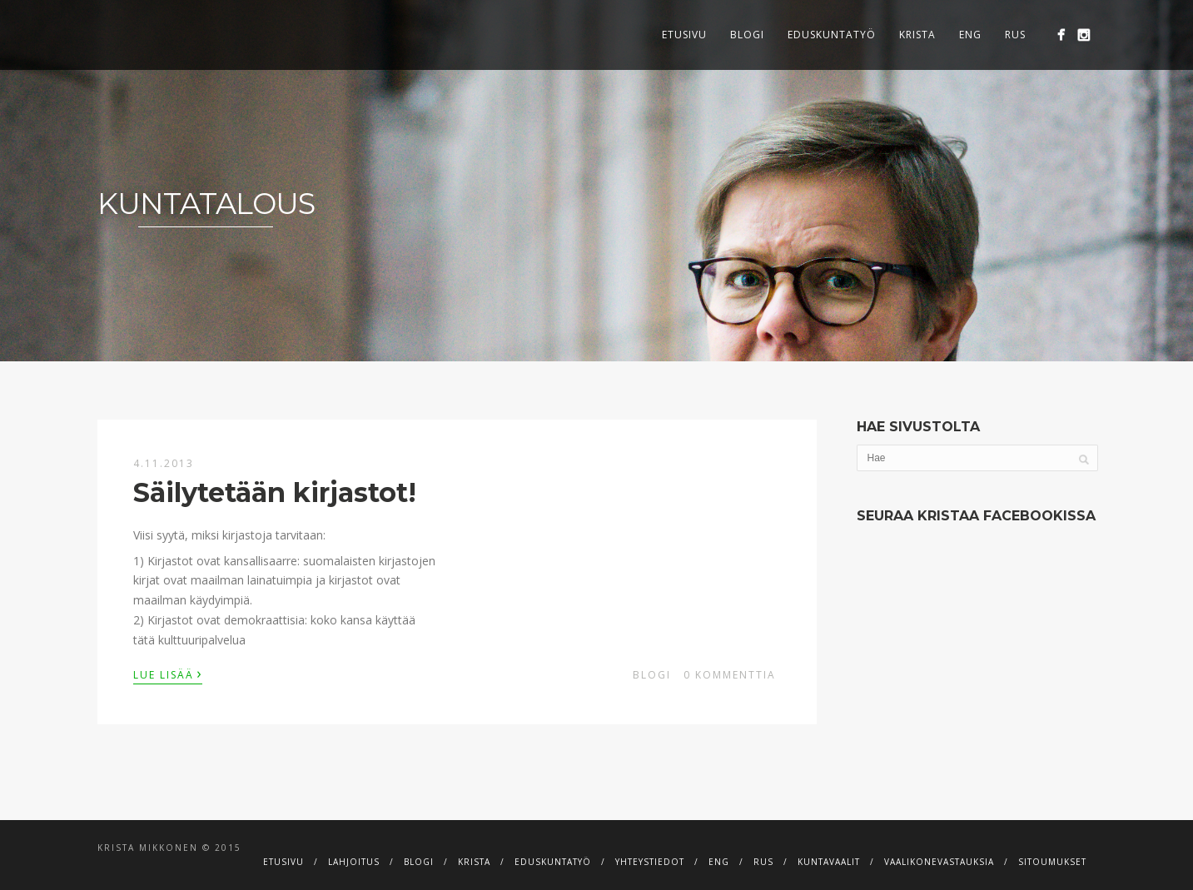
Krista (917, 34)
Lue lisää (167, 673)
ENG (970, 34)
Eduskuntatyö (832, 34)
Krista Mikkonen (147, 847)
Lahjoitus (354, 862)
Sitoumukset (1052, 862)
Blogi (747, 34)
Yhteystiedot (649, 862)
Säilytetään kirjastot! (274, 492)
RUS (1015, 34)
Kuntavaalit (829, 862)
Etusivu (684, 34)
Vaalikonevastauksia (939, 862)
